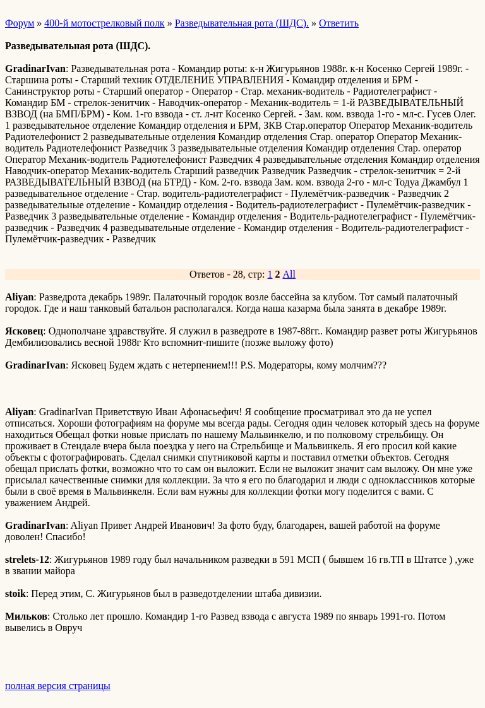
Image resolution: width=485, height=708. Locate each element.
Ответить (339, 23)
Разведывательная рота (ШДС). (242, 23)
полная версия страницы (58, 685)
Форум (19, 23)
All (289, 274)
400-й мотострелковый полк (104, 23)
